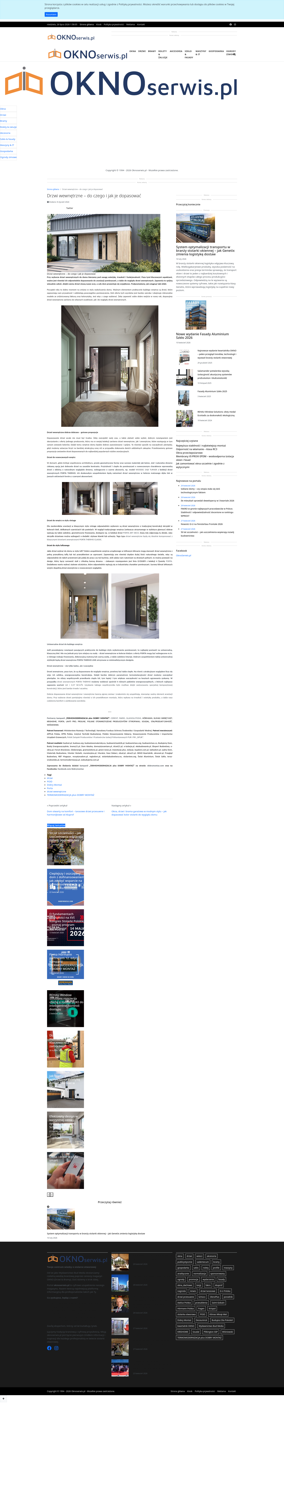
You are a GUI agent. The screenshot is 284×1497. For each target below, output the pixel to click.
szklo (196, 1267)
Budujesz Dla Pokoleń (222, 1320)
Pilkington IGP (211, 1331)
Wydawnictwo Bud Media (211, 1326)
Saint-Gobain (218, 1302)
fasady (221, 1279)
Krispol (212, 1308)
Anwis (193, 1291)
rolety (206, 1267)
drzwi (50, 777)
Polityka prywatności (114, 24)
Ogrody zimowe (231, 53)
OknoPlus (214, 1296)
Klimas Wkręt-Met (218, 1314)
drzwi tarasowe (207, 1291)
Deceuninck (201, 1320)
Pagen (201, 1308)
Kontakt (141, 24)
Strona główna (87, 24)
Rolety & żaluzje (162, 54)
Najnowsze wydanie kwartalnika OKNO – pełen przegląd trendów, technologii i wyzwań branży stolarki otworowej (217, 354)
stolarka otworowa (186, 1314)
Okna (132, 51)
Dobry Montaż (54, 784)
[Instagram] (56, 1348)
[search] (234, 56)
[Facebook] (49, 1348)
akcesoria (211, 1256)
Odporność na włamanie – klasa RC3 (196, 449)
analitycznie (183, 1273)
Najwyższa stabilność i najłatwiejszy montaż (201, 445)
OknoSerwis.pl (183, 555)
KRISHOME (182, 1331)
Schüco (201, 1296)
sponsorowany (217, 1273)
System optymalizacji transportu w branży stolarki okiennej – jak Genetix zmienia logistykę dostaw (96, 1233)
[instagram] (235, 24)
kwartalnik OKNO (185, 1326)
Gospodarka (216, 51)
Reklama (130, 24)
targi (198, 1285)
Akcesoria (176, 51)
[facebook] (230, 24)
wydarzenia (208, 1279)
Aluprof (218, 1285)
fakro (208, 1285)
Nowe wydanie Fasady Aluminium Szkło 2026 (202, 336)
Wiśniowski (227, 1331)
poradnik (228, 1296)
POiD (49, 781)
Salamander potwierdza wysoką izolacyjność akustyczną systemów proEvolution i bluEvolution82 (215, 374)
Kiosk (98, 24)
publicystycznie (184, 1261)
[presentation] (48, 1195)
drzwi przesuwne (185, 1296)
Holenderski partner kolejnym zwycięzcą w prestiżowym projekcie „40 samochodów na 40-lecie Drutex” (152, 1365)
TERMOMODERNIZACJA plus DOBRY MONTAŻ (70, 794)
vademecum (203, 1261)
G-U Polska (225, 1291)
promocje (193, 1279)
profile (216, 1267)
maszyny (228, 1267)
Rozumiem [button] (51, 14)
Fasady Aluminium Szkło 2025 (212, 391)
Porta (50, 788)
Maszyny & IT (201, 53)
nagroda (181, 1291)
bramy (216, 1261)
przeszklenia (201, 1302)
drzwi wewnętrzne (56, 791)
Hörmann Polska (185, 1308)
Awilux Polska (184, 1302)
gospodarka (183, 1267)
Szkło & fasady (189, 54)
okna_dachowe (184, 1285)
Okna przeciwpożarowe (189, 452)
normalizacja (199, 1273)
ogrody (180, 1279)
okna (179, 1256)
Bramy (152, 51)
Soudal (196, 1331)
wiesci (199, 1256)
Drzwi (142, 51)
